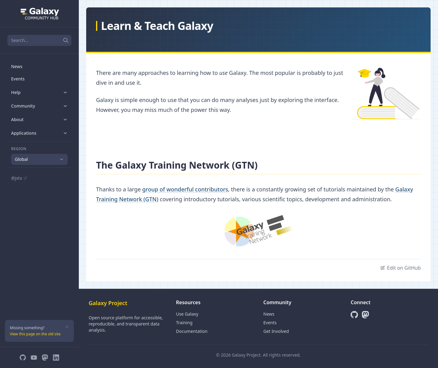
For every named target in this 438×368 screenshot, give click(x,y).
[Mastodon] (45, 357)
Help (39, 92)
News (16, 66)
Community (39, 106)
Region (18, 148)
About (39, 119)
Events (18, 79)
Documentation (191, 331)
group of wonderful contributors (185, 189)
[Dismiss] (67, 327)
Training (184, 322)
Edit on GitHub (400, 267)
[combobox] (39, 159)
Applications (39, 133)
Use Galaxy (187, 314)
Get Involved (276, 331)
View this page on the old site (35, 334)
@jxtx (19, 178)
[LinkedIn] (56, 357)
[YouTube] (34, 357)
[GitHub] (23, 357)
